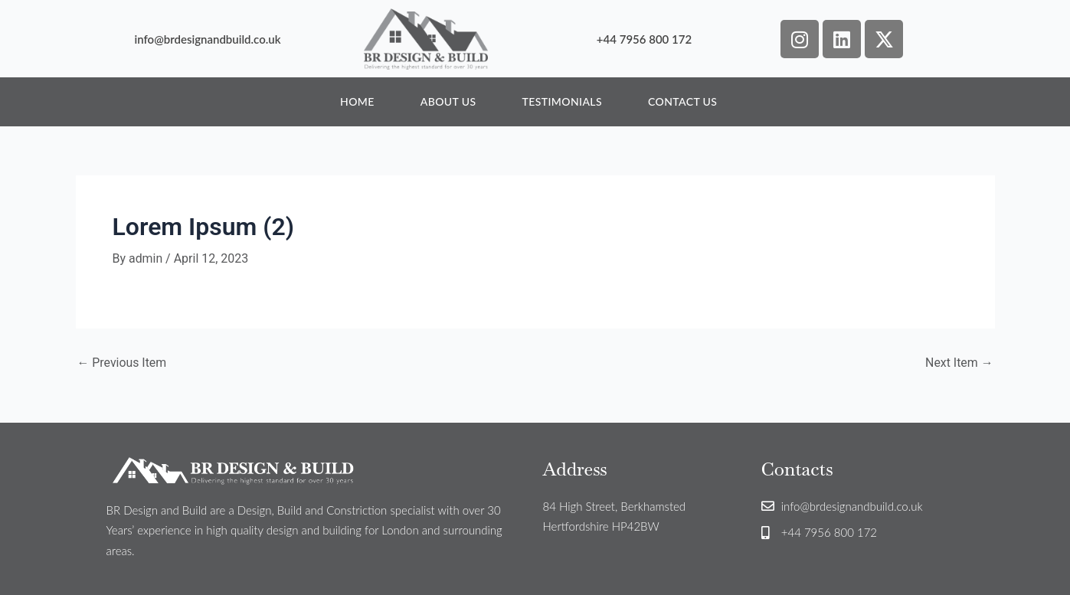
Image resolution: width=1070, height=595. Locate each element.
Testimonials (562, 101)
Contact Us (682, 101)
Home (357, 101)
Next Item (958, 363)
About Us (448, 101)
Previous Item (122, 363)
